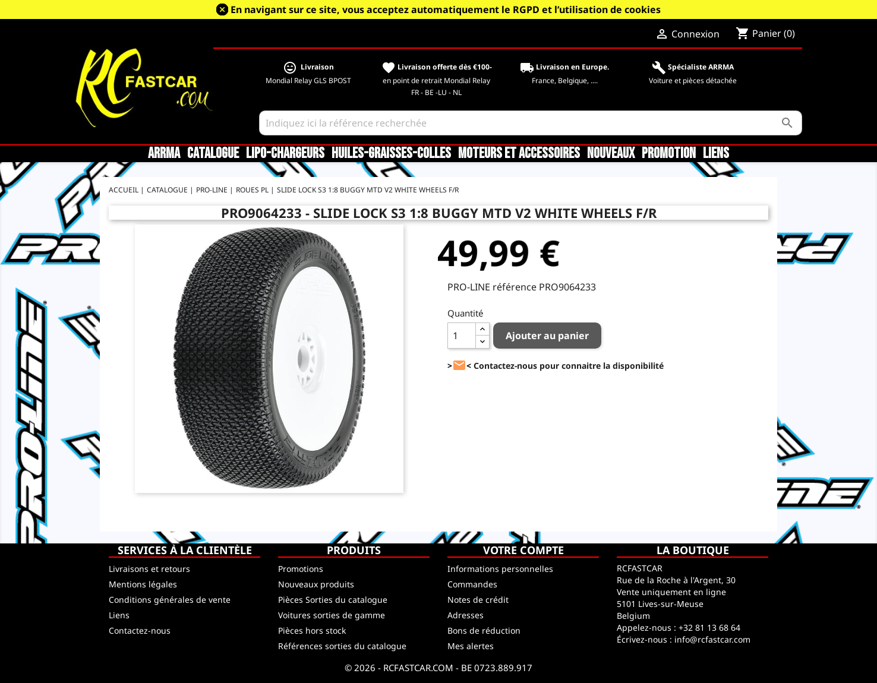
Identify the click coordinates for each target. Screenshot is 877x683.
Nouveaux (611, 154)
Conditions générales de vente (170, 599)
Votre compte (523, 550)
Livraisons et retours (149, 568)
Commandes (472, 584)
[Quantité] (461, 335)
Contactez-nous (140, 630)
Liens (716, 154)
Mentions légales (143, 584)
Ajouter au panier (547, 335)
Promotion (669, 154)
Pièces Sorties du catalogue (332, 599)
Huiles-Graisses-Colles (391, 154)
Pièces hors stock (312, 630)
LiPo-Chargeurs (285, 154)
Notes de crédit (478, 599)
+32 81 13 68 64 (709, 627)
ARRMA (164, 154)
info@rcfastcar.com (712, 639)
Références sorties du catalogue (342, 646)
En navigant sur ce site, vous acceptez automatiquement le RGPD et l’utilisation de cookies (446, 9)
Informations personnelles (500, 568)
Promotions (300, 568)
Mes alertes (470, 646)
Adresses (465, 615)
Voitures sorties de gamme (331, 615)
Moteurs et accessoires (519, 154)
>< (459, 365)
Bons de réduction (483, 630)
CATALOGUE (213, 154)
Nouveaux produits (316, 584)
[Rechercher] (530, 122)
